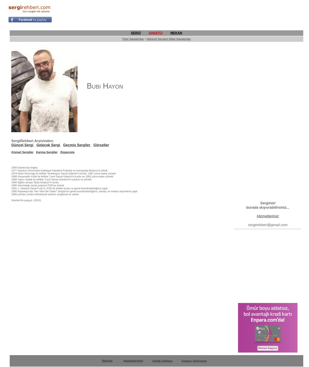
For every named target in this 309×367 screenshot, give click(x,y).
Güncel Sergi (22, 145)
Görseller (101, 145)
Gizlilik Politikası (162, 360)
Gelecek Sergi (48, 145)
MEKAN (176, 33)
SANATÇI (156, 33)
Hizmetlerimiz (268, 216)
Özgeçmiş (67, 152)
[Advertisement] (228, 13)
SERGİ (136, 33)
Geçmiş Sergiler (77, 145)
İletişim (107, 360)
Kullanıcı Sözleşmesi (194, 360)
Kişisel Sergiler (22, 152)
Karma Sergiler (47, 152)
